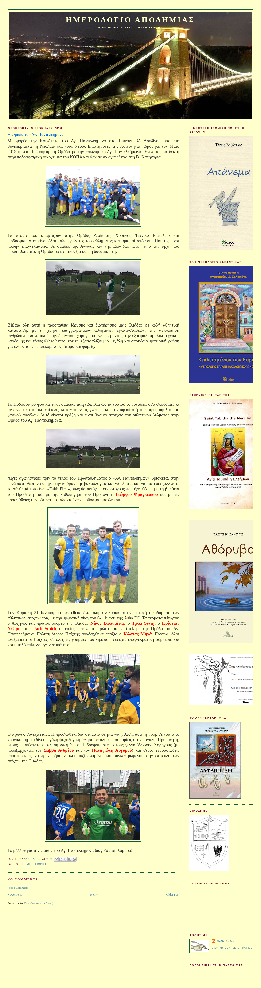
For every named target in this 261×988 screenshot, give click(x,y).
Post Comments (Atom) (38, 903)
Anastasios (225, 941)
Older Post (172, 894)
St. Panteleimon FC (34, 864)
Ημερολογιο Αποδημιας (130, 20)
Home (94, 894)
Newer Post (15, 894)
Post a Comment (18, 887)
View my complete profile (232, 947)
